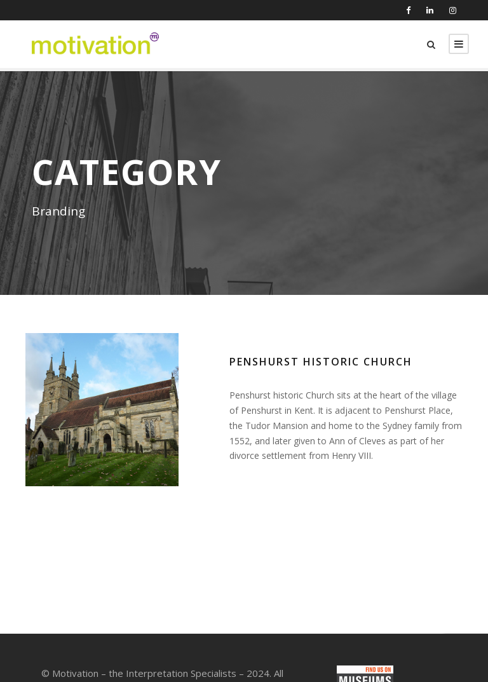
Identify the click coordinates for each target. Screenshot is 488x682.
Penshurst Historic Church (320, 362)
